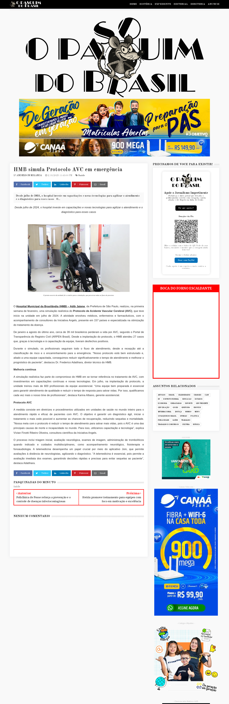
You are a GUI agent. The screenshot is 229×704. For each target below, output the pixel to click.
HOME (133, 4)
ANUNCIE (213, 4)
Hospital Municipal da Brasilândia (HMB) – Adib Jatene (50, 306)
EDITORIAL (181, 4)
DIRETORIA (198, 4)
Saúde (81, 175)
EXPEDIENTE (163, 4)
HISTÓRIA (145, 4)
